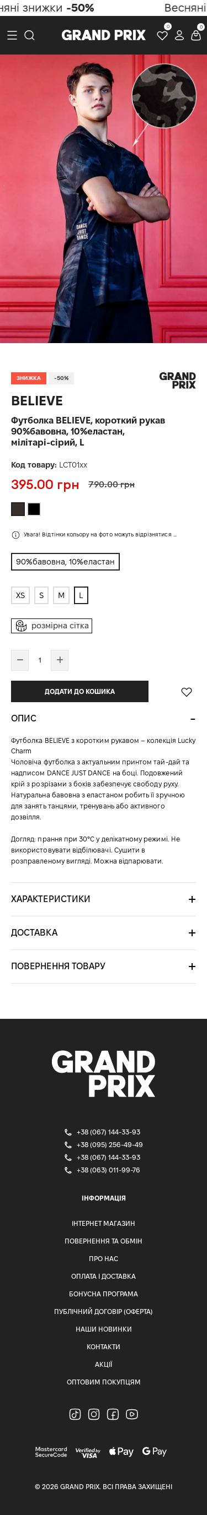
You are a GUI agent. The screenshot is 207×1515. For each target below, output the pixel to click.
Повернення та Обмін (103, 1241)
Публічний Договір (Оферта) (103, 1311)
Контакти (103, 1346)
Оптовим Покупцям (104, 1382)
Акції (103, 1364)
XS (20, 595)
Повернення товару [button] (58, 966)
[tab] (103, 718)
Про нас (103, 1258)
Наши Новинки (104, 1329)
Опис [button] (23, 718)
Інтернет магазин (103, 1223)
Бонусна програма (103, 1293)
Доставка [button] (34, 932)
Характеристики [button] (51, 899)
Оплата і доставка (103, 1276)
